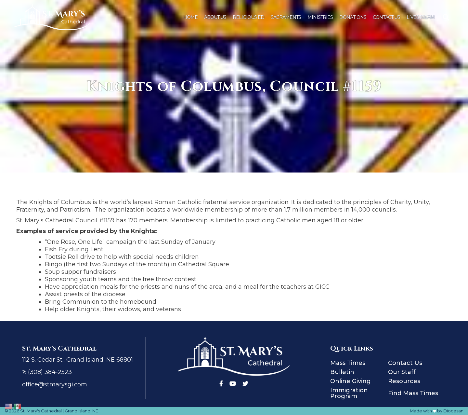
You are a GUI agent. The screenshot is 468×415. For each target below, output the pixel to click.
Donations (352, 17)
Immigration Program (349, 393)
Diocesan (453, 410)
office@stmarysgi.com (54, 384)
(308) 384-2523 (50, 372)
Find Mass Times (413, 393)
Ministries (320, 17)
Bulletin (342, 372)
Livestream (421, 17)
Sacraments (286, 17)
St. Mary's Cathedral (41, 410)
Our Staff (402, 372)
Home (190, 17)
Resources (404, 381)
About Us (215, 17)
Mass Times (347, 363)
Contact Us (386, 17)
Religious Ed (248, 17)
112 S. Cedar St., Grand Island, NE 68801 (77, 360)
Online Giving (350, 381)
